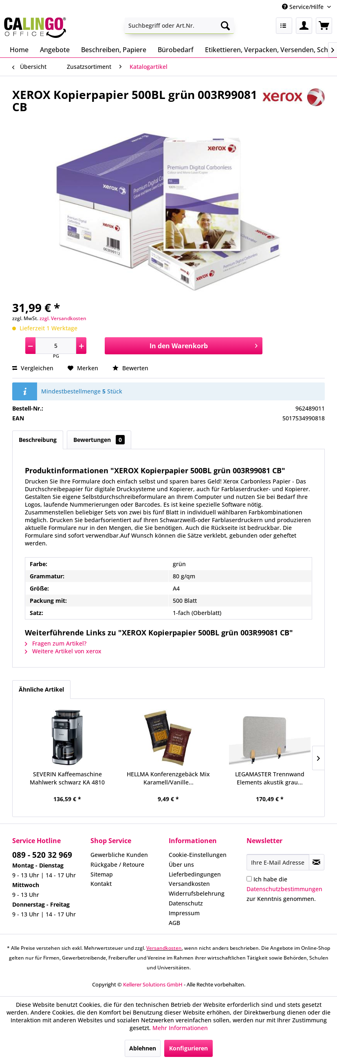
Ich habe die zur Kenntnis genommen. (284, 889)
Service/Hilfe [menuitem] (303, 7)
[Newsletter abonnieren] (316, 862)
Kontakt (101, 883)
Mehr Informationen (180, 1028)
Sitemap (101, 874)
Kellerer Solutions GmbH (153, 984)
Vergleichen (32, 368)
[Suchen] (225, 26)
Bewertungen (99, 439)
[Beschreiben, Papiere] (113, 49)
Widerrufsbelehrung (197, 893)
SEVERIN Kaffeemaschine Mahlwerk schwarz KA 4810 (67, 778)
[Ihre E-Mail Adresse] (278, 862)
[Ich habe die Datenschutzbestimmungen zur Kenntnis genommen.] (249, 878)
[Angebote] (54, 49)
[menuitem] (179, 26)
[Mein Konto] (304, 26)
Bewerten (130, 368)
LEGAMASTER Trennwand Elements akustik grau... (269, 778)
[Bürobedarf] (175, 49)
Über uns (181, 864)
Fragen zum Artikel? (55, 643)
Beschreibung (38, 440)
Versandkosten (189, 883)
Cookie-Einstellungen (198, 855)
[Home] (19, 49)
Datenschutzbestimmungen (284, 889)
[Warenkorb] (324, 26)
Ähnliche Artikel (41, 689)
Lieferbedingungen (195, 874)
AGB (174, 923)
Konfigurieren (188, 1048)
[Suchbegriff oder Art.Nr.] (179, 26)
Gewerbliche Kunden (119, 855)
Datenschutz (186, 903)
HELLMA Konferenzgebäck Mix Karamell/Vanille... (168, 778)
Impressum (184, 913)
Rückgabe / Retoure (117, 864)
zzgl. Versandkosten (63, 318)
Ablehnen (142, 1048)
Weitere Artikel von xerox (63, 651)
